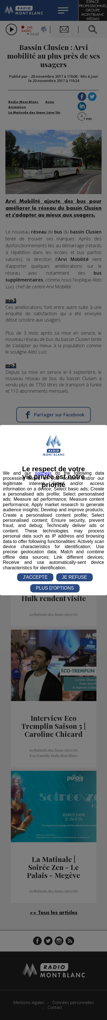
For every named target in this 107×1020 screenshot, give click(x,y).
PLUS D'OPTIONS (55, 588)
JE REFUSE (74, 577)
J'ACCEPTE (35, 577)
